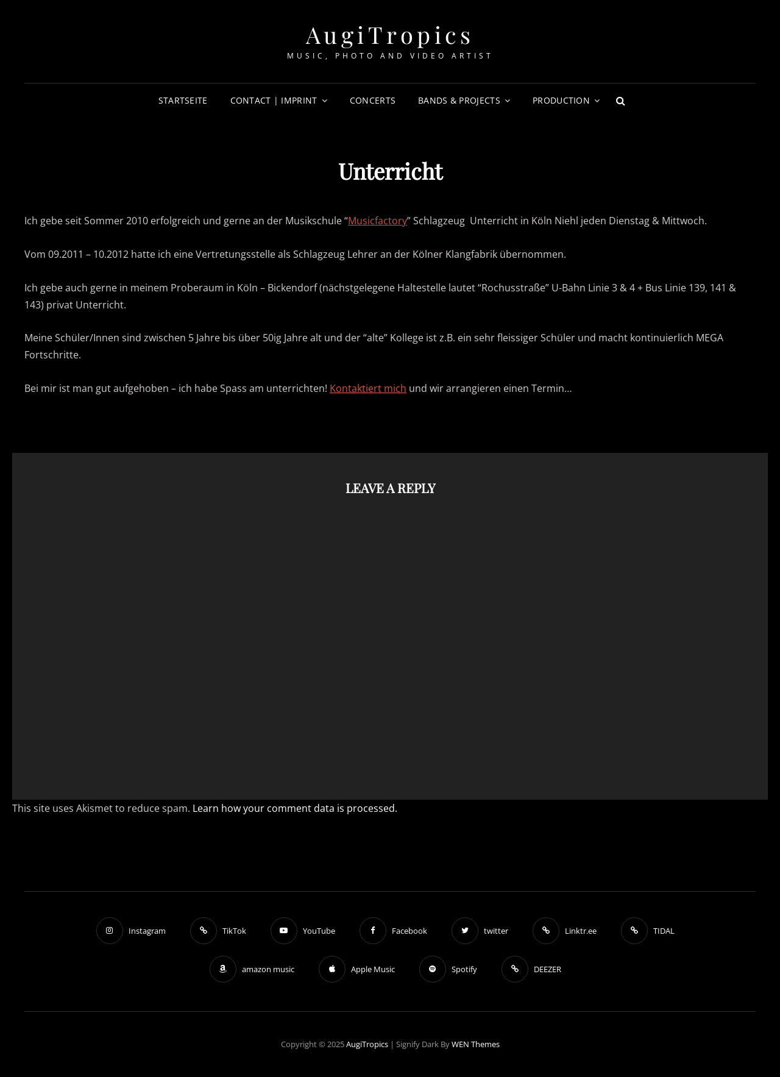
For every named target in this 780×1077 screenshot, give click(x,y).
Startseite (183, 100)
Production (561, 100)
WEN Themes (476, 1044)
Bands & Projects (459, 100)
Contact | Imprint (273, 100)
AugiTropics (390, 34)
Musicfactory (377, 220)
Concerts (372, 100)
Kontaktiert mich (368, 388)
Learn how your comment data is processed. (295, 808)
